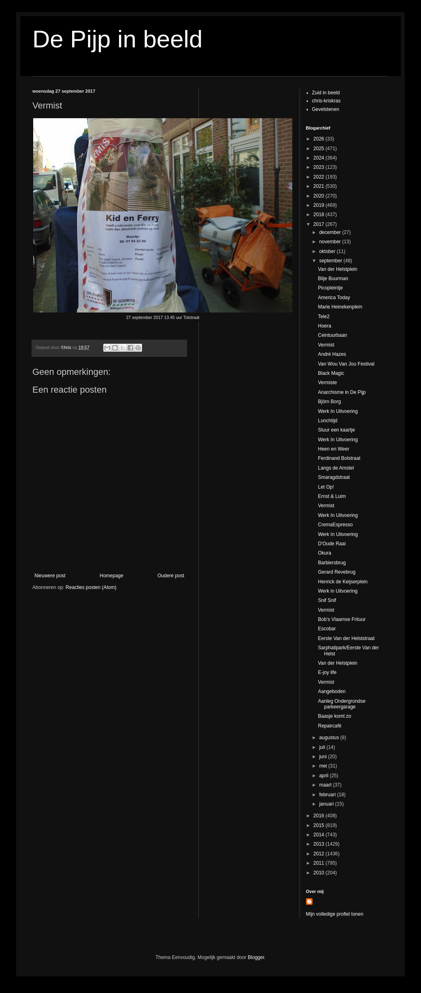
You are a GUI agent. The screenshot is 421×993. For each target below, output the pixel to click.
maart (326, 785)
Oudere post (170, 575)
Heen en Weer (333, 449)
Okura (324, 553)
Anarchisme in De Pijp (342, 392)
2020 (319, 196)
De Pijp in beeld (117, 39)
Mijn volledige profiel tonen (335, 914)
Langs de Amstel (336, 468)
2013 (319, 844)
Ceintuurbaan (332, 335)
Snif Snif (327, 600)
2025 (319, 148)
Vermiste (327, 382)
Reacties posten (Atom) (91, 587)
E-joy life (327, 672)
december (330, 232)
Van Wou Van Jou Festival (346, 364)
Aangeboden (331, 691)
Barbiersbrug (332, 563)
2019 (319, 205)
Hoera (324, 326)
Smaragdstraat (334, 477)
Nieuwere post (50, 575)
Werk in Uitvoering (337, 591)
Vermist (326, 345)
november (330, 242)
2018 (319, 214)
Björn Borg (329, 401)
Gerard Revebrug (336, 572)
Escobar (327, 629)
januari (327, 804)
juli (322, 747)
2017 (319, 224)
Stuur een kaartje (336, 430)
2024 (319, 158)
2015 (319, 825)
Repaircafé (329, 726)
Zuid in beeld (326, 93)
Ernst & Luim (332, 496)
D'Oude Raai (331, 543)
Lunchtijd (327, 420)
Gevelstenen (325, 109)
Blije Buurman (333, 278)
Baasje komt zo (334, 716)
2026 (319, 139)
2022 (319, 177)
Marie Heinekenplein (340, 307)
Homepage (111, 575)
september (331, 261)
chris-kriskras (326, 101)
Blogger (256, 957)
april (324, 775)
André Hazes (332, 354)
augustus (329, 737)
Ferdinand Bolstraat (339, 458)
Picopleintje (330, 288)
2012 (319, 854)
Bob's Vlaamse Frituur (342, 619)
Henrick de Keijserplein (343, 582)
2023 (319, 167)
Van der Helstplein (337, 269)
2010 (319, 873)
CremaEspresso (335, 524)
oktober (327, 251)
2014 (319, 835)
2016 (319, 816)
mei (323, 766)
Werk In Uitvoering (337, 411)
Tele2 (324, 316)
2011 (319, 863)
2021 (319, 186)
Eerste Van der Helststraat (346, 638)
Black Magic (331, 373)
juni (323, 756)
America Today (334, 297)
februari (328, 794)
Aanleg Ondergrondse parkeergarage (341, 704)
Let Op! (326, 487)
